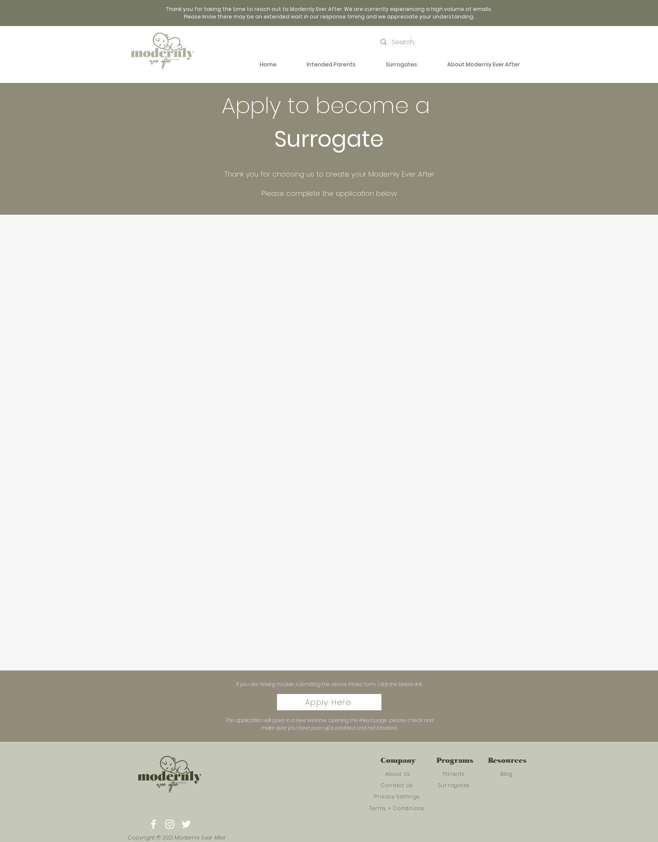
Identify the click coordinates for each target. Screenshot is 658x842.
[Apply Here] (329, 702)
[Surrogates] (454, 785)
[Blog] (507, 774)
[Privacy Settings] (397, 796)
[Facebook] (153, 824)
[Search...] (422, 41)
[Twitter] (186, 824)
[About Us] (398, 774)
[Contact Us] (397, 785)
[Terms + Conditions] (397, 808)
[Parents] (454, 774)
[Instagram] (170, 824)
